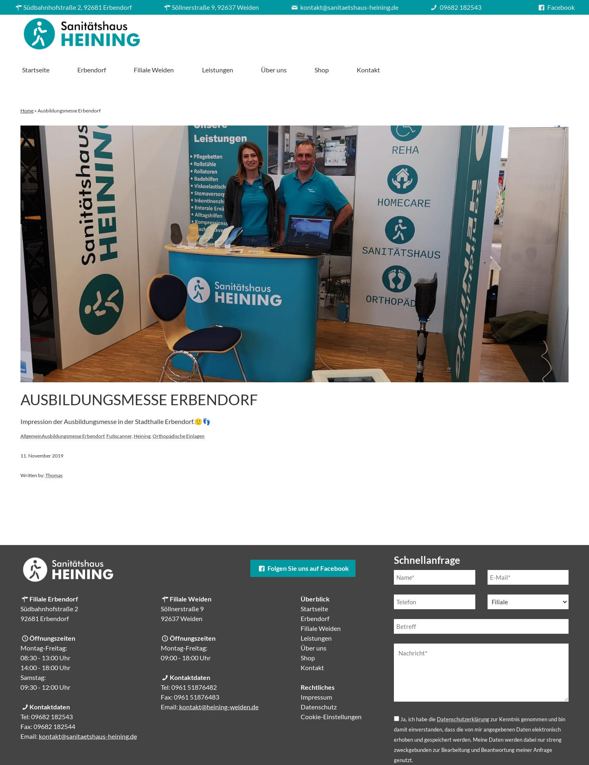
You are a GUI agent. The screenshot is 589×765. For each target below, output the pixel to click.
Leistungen (404, 32)
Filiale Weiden (341, 32)
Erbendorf (278, 32)
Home (27, 82)
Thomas (54, 447)
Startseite (222, 32)
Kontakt (555, 32)
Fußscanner (119, 407)
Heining (142, 407)
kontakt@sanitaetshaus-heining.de (88, 707)
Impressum (316, 668)
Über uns (461, 32)
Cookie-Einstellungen (331, 688)
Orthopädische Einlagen (179, 407)
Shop (508, 32)
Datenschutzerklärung (463, 690)
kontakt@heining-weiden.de (219, 678)
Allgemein (31, 407)
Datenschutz (319, 678)
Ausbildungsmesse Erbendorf (139, 371)
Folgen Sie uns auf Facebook (302, 539)
